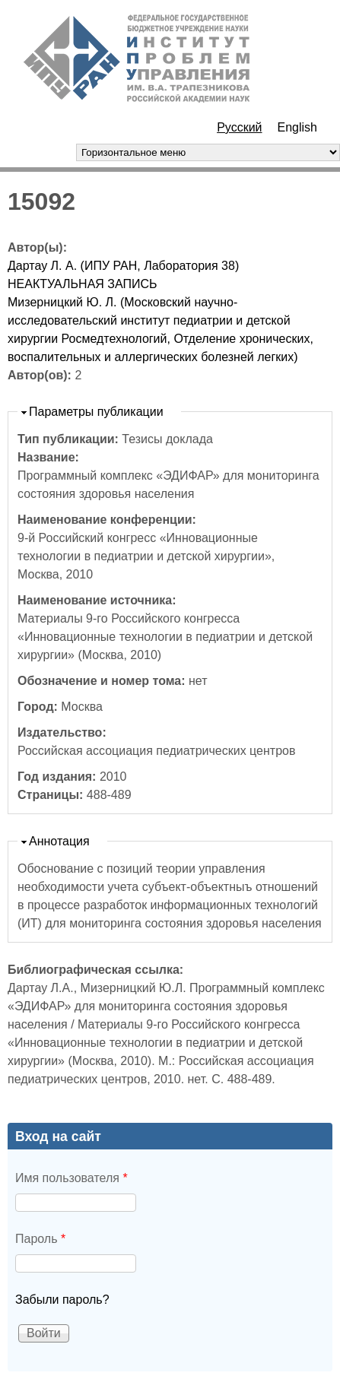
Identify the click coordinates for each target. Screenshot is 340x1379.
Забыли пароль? (62, 1299)
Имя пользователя (71, 1177)
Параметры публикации (96, 411)
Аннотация (59, 841)
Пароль (40, 1238)
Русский (239, 127)
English (297, 127)
